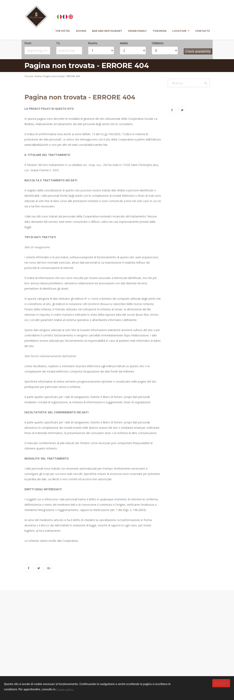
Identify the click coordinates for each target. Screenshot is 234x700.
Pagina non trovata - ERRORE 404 (79, 97)
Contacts (202, 30)
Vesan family (137, 30)
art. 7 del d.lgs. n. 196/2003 (128, 510)
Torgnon (159, 30)
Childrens (158, 43)
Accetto (221, 683)
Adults (124, 43)
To (58, 43)
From (27, 43)
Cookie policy (64, 690)
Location (179, 30)
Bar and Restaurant (107, 30)
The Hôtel (62, 30)
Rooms (81, 30)
